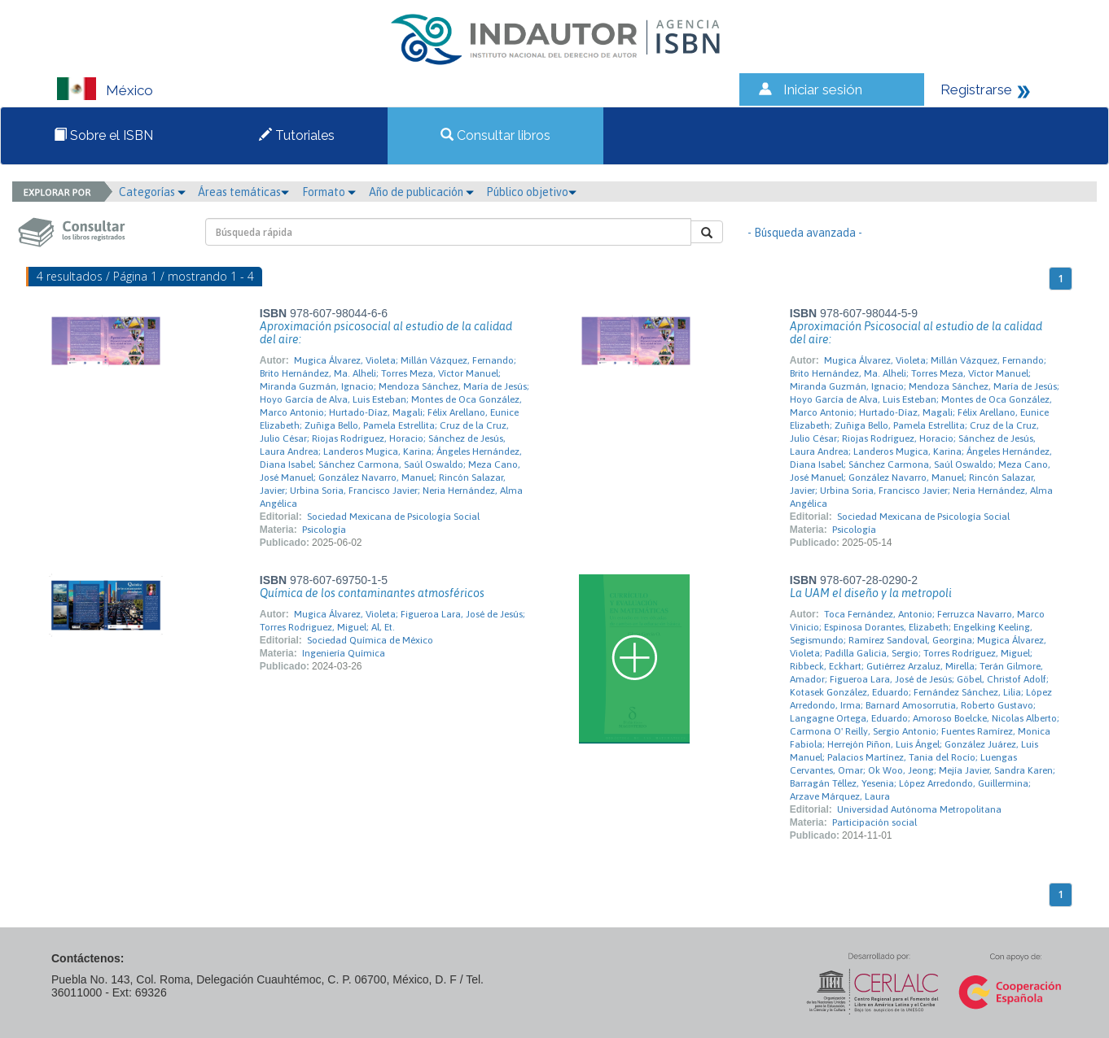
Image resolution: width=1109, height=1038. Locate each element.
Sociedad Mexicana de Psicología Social (393, 516)
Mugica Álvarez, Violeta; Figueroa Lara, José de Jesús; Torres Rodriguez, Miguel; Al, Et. (392, 620)
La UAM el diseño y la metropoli (871, 593)
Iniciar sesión (822, 89)
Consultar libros (495, 135)
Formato (329, 191)
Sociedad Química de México (370, 640)
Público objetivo (531, 191)
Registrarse (976, 89)
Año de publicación (421, 191)
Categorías (152, 191)
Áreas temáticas (243, 191)
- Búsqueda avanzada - (804, 232)
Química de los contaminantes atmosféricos (372, 593)
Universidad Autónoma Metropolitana (919, 809)
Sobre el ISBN (103, 135)
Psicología (324, 529)
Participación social (874, 822)
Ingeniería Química (343, 653)
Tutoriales (297, 135)
